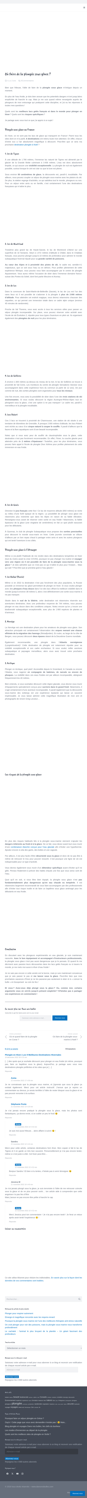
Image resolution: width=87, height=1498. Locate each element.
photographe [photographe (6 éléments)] (68, 1400)
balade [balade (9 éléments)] (7, 1397)
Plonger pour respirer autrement (19, 1313)
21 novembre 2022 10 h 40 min (22, 1184)
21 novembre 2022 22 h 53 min (26, 1127)
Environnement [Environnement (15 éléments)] (10, 1400)
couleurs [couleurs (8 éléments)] (54, 1397)
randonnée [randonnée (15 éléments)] (38, 1404)
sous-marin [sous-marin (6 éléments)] (60, 1404)
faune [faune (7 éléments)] (30, 1400)
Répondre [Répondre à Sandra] (8, 1158)
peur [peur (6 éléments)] (57, 1400)
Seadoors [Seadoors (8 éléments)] (52, 1404)
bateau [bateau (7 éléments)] (11, 1397)
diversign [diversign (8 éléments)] (65, 1397)
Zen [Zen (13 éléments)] (32, 1407)
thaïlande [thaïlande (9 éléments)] (77, 1404)
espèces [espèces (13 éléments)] (19, 1400)
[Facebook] (7, 1473)
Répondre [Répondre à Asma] (8, 1097)
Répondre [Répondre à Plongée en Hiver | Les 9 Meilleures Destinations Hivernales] (8, 1071)
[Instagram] (22, 1473)
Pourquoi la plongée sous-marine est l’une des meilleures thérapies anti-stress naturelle (43, 1321)
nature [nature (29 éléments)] (49, 1400)
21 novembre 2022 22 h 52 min (26, 1167)
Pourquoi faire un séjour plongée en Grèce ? (24, 1418)
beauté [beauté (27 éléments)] (16, 1397)
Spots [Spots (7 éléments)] (65, 1404)
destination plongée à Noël (26, 145)
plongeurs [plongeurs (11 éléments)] (8, 1404)
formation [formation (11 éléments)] (35, 1400)
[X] (12, 1473)
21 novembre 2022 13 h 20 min (22, 1107)
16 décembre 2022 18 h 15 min (16, 1057)
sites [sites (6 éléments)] (56, 1404)
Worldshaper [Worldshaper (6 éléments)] (28, 1407)
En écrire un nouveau (11, 1049)
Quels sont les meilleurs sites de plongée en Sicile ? (28, 1434)
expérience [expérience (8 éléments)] (25, 1400)
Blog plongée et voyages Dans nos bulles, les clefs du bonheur (32, 1426)
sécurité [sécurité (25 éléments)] (70, 1404)
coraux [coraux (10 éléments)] (49, 1397)
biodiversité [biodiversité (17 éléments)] (24, 1397)
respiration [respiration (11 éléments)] (45, 1404)
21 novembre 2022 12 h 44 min (22, 1144)
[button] (84, 7)
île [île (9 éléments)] (39, 1407)
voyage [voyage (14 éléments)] (7, 1407)
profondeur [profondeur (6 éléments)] (25, 1404)
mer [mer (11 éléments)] (45, 1400)
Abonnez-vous (60, 1018)
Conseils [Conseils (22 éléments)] (43, 1397)
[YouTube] (17, 1473)
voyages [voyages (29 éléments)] (14, 1407)
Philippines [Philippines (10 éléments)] (61, 1400)
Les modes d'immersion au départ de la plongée (26, 1430)
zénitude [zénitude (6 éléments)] (36, 1407)
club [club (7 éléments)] (38, 1397)
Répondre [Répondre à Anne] (12, 1135)
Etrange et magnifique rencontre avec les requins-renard (30, 1317)
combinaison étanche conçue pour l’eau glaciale (32, 847)
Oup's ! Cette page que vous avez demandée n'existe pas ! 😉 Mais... (35, 1422)
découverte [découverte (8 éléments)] (71, 1397)
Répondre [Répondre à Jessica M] (8, 1201)
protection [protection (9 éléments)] (31, 1404)
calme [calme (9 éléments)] (35, 1397)
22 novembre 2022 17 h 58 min (22, 1080)
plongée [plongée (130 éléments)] (17, 1403)
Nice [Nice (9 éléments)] (54, 1400)
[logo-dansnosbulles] (10, 8)
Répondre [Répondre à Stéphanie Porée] (8, 1118)
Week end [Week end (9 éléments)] (21, 1407)
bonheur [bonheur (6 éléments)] (31, 1397)
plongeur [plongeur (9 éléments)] (74, 1400)
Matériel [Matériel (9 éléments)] (40, 1400)
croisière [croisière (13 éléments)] (60, 1397)
